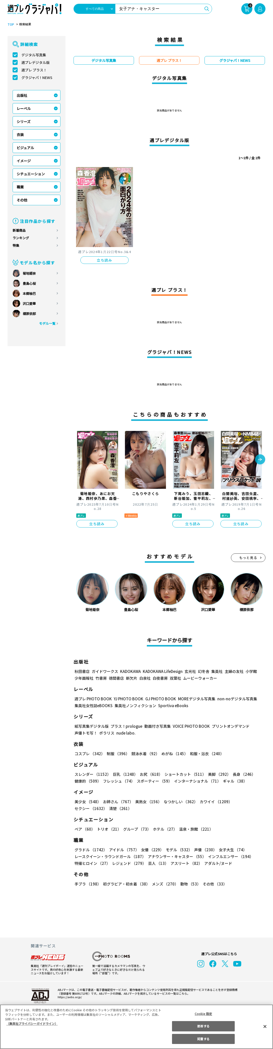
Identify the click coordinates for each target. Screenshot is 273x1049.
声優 (203, 849)
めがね (173, 753)
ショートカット (183, 774)
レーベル (24, 108)
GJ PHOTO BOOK (158, 698)
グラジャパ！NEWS (36, 77)
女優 (151, 849)
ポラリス (106, 733)
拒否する (203, 1026)
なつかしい (179, 801)
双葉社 (175, 678)
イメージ (24, 160)
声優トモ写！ (86, 733)
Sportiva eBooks (171, 705)
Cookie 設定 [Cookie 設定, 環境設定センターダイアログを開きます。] (203, 1014)
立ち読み (104, 260)
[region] (136, 1026)
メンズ (164, 883)
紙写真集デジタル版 (92, 726)
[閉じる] (264, 1026)
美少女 (87, 801)
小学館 (250, 671)
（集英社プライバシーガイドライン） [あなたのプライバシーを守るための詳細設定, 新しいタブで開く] (32, 1023)
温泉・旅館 (195, 829)
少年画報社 (84, 678)
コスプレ (89, 753)
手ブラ (87, 883)
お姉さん (117, 801)
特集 (16, 245)
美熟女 (147, 801)
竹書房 (101, 678)
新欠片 (131, 678)
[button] (260, 460)
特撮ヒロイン (92, 863)
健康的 (87, 781)
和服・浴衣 (205, 753)
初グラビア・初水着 (126, 883)
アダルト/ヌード (217, 863)
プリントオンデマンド (228, 726)
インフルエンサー (230, 856)
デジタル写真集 (33, 54)
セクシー (248, 801)
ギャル (234, 781)
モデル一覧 (47, 323)
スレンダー (92, 774)
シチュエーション (31, 173)
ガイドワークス (105, 671)
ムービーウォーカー (200, 678)
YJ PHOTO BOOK (127, 698)
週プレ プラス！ (34, 69)
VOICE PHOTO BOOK (190, 726)
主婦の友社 (233, 671)
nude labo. (125, 733)
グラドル (91, 849)
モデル (177, 849)
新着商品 (19, 230)
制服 (117, 753)
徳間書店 (116, 678)
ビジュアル (25, 147)
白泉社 (145, 678)
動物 (189, 883)
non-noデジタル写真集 (233, 698)
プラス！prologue (126, 726)
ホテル (164, 829)
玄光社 (189, 671)
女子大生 (230, 849)
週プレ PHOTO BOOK (93, 698)
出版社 (22, 95)
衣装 (20, 134)
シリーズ (23, 121)
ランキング (21, 237)
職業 (20, 186)
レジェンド (128, 863)
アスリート (185, 863)
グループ (136, 829)
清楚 (86, 808)
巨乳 (124, 774)
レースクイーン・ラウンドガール (110, 856)
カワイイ (214, 801)
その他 (22, 200)
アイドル (123, 849)
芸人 (157, 863)
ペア (85, 829)
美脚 (217, 774)
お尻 (150, 774)
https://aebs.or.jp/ (69, 997)
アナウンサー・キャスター (177, 856)
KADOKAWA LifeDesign (162, 671)
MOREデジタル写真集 (193, 698)
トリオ (109, 829)
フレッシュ (118, 781)
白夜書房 (160, 678)
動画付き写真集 (157, 726)
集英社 (216, 671)
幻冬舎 (203, 671)
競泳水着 (144, 753)
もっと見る (248, 557)
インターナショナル (196, 781)
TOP (10, 24)
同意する (203, 1039)
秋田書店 (82, 671)
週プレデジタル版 (35, 62)
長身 (241, 774)
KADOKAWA (130, 671)
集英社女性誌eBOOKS (93, 705)
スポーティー (153, 781)
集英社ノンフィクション (134, 705)
